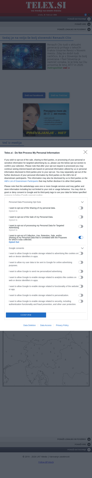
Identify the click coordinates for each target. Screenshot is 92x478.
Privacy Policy (62, 325)
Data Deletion (29, 325)
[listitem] (46, 202)
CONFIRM (26, 315)
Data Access (45, 325)
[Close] (86, 153)
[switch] (81, 208)
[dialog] (46, 239)
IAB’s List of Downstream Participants (21, 181)
